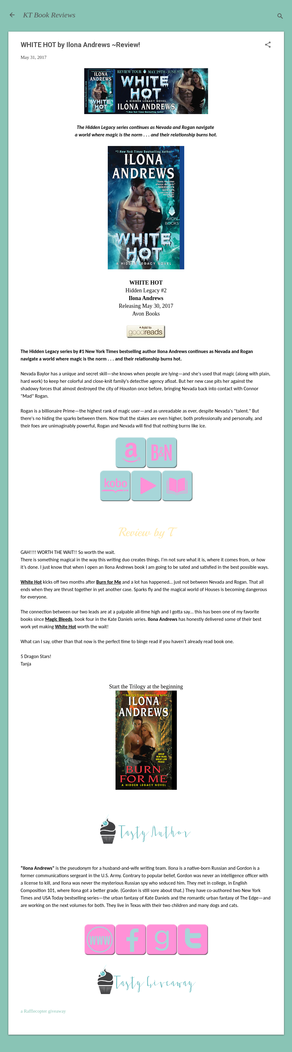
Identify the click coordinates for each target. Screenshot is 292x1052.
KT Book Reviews (49, 15)
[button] (268, 45)
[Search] (280, 16)
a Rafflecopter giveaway (43, 1011)
